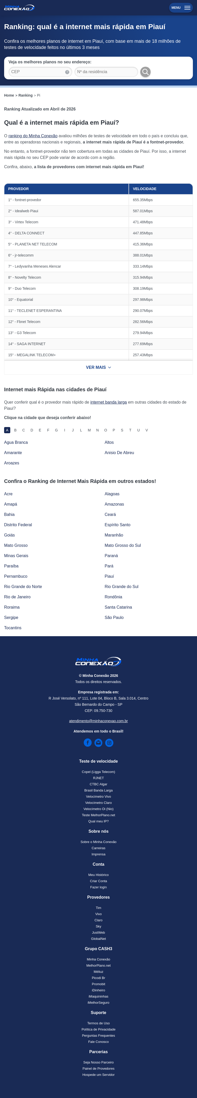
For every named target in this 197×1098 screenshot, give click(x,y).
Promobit (98, 984)
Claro (98, 920)
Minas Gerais (16, 556)
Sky (98, 926)
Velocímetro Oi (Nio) (98, 809)
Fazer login (98, 887)
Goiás (9, 535)
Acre (8, 494)
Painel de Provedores (98, 1068)
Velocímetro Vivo (98, 796)
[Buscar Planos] (145, 72)
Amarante (13, 452)
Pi (38, 95)
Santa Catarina (118, 607)
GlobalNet (98, 939)
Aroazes (11, 463)
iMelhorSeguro (99, 1003)
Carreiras (98, 848)
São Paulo (114, 617)
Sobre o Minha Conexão (98, 842)
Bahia (9, 514)
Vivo (98, 914)
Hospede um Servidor (98, 1075)
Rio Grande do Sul (122, 586)
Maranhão (114, 535)
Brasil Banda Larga (98, 790)
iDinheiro (98, 990)
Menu (181, 8)
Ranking (25, 95)
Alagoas (112, 494)
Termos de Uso (98, 1023)
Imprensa (98, 854)
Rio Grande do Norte (23, 586)
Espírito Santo (118, 525)
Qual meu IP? (98, 821)
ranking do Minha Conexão (32, 136)
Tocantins (13, 628)
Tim (98, 908)
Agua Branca (16, 442)
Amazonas (114, 504)
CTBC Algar (98, 784)
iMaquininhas (99, 996)
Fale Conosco (98, 1042)
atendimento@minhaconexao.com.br (98, 721)
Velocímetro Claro (98, 803)
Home (9, 95)
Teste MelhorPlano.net (98, 815)
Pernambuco (15, 576)
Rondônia (113, 597)
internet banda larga (108, 402)
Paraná (111, 556)
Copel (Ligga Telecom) (98, 772)
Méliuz (98, 972)
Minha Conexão (98, 959)
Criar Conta (98, 881)
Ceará (110, 514)
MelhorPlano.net (98, 965)
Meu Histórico (98, 875)
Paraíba (11, 566)
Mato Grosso (16, 545)
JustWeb (98, 932)
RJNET (98, 778)
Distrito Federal (18, 525)
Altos (109, 442)
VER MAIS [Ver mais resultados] (98, 367)
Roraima (11, 607)
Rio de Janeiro (17, 597)
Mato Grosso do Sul (123, 545)
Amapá (10, 504)
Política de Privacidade (98, 1029)
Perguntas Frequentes (98, 1035)
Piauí (109, 576)
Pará (109, 566)
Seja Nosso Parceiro (98, 1062)
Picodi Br (98, 978)
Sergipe (11, 617)
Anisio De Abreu (119, 452)
